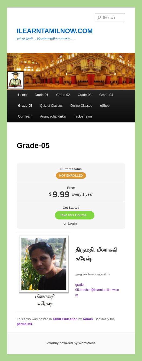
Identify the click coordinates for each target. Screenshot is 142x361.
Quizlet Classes (51, 106)
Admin (88, 319)
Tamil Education (65, 319)
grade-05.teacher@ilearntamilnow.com (97, 290)
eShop (105, 106)
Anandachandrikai (53, 116)
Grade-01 (41, 95)
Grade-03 (84, 95)
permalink (24, 324)
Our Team (25, 116)
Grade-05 (25, 106)
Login (72, 223)
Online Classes (81, 106)
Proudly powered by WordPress (71, 343)
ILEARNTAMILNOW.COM (55, 31)
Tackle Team (83, 116)
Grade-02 (63, 95)
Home (22, 95)
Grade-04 (106, 95)
